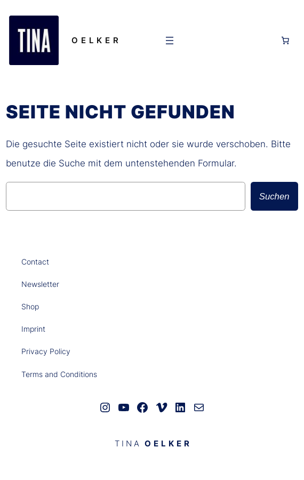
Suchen (274, 196)
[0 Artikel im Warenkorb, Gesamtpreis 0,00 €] (285, 40)
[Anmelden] (227, 40)
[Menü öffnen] (169, 40)
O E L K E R (95, 40)
